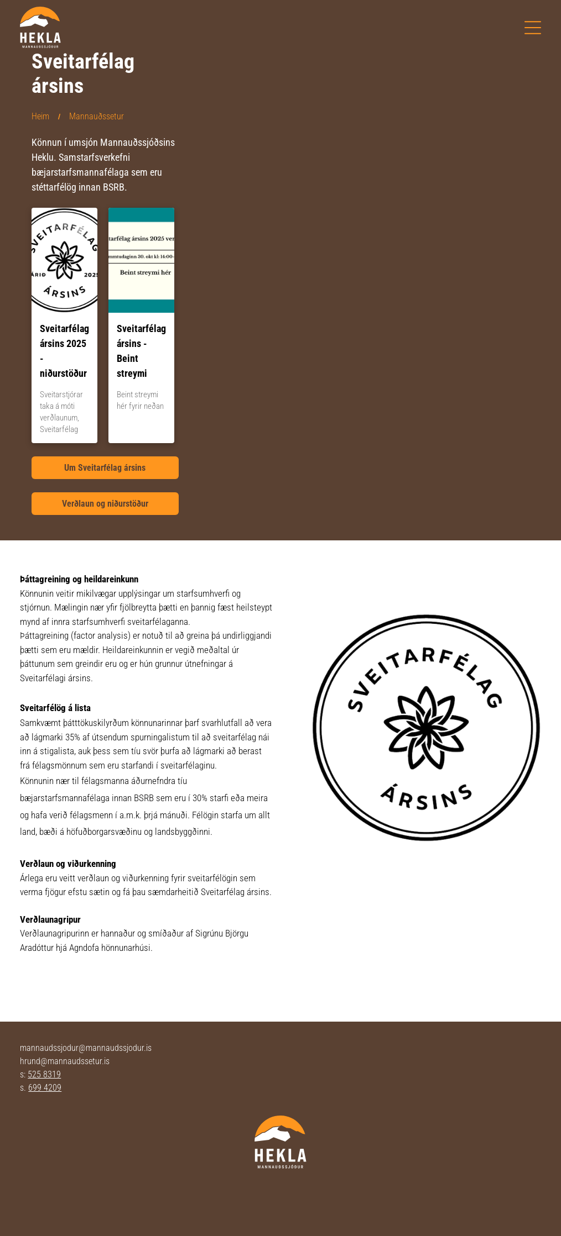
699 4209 (44, 1087)
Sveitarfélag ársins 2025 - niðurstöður (64, 351)
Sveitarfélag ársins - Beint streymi (141, 351)
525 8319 (44, 1074)
